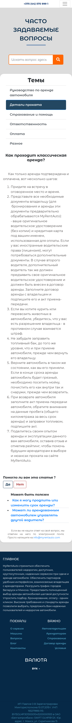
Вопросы (16, 638)
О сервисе (17, 628)
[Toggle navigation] (65, 4)
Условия (60, 648)
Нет (20, 484)
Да (8, 484)
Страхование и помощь (31, 114)
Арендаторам (56, 633)
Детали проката (26, 105)
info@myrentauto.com (46, 537)
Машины (16, 633)
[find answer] (31, 60)
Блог (13, 643)
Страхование (56, 638)
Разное (16, 143)
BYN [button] (35, 668)
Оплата (17, 134)
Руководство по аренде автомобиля (31, 92)
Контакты (18, 648)
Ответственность (28, 124)
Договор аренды (55, 643)
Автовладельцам (54, 628)
